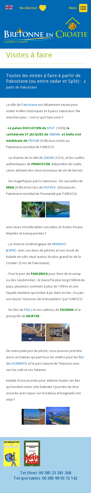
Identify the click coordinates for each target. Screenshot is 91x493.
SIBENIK (54, 134)
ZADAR (48, 157)
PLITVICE (50, 187)
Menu (72, 8)
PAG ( (28, 309)
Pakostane (29, 104)
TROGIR (33, 140)
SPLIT (50, 128)
